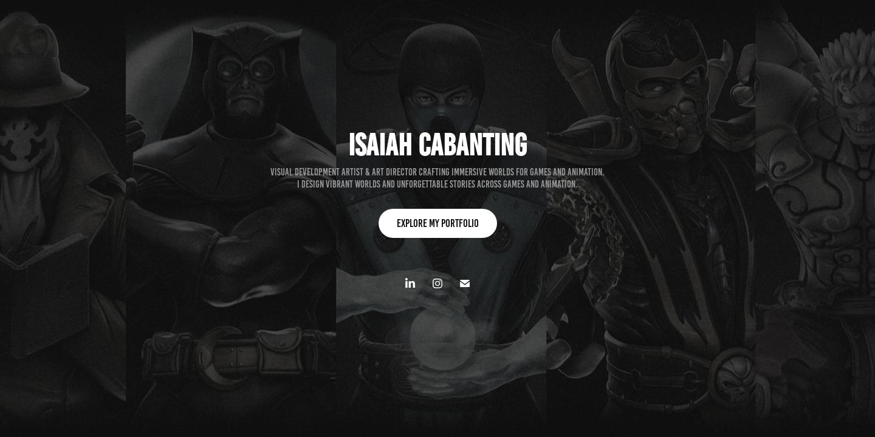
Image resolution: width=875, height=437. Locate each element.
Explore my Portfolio (438, 223)
